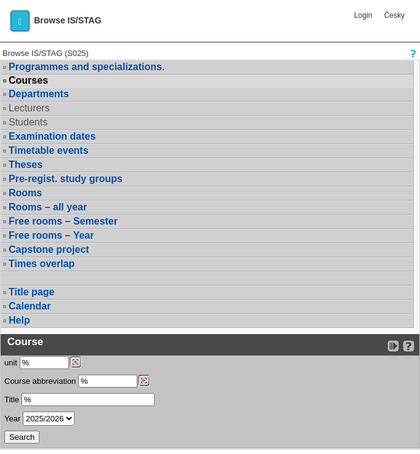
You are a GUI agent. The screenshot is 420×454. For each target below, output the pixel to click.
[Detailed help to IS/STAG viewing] (408, 346)
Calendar (29, 306)
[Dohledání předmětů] (143, 381)
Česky (394, 15)
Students (28, 122)
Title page (31, 292)
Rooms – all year (48, 207)
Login (363, 15)
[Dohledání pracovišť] (75, 362)
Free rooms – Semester (63, 221)
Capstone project (49, 249)
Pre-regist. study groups (66, 178)
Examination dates (52, 136)
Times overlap (42, 263)
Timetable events (49, 150)
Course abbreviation (40, 381)
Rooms (25, 193)
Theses (25, 164)
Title (11, 399)
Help (19, 320)
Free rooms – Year (51, 235)
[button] (20, 20)
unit (10, 362)
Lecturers (29, 108)
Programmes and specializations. (86, 67)
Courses (28, 80)
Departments (39, 94)
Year (12, 418)
